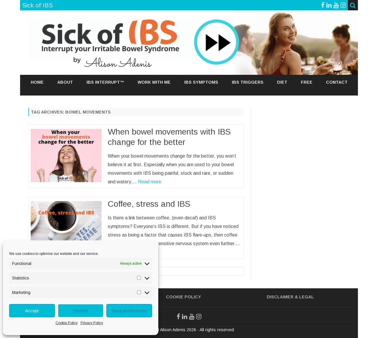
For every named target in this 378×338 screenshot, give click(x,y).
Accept (32, 310)
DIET (282, 82)
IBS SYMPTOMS (201, 82)
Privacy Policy (92, 323)
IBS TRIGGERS (247, 82)
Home (37, 82)
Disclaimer (280, 297)
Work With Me (154, 82)
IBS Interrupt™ (105, 82)
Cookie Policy (67, 323)
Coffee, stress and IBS (149, 203)
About (65, 82)
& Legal (304, 297)
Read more (149, 181)
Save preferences (129, 310)
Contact (337, 82)
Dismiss (81, 310)
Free (306, 82)
